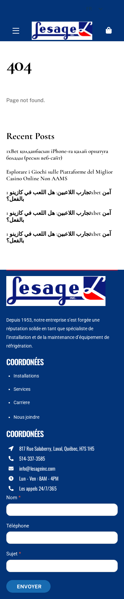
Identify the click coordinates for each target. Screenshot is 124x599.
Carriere (22, 402)
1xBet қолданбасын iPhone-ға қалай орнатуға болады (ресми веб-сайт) (57, 154)
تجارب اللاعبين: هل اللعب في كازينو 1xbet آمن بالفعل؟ (58, 196)
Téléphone (17, 526)
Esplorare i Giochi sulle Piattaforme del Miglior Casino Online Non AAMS (59, 175)
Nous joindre (26, 417)
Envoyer (29, 586)
